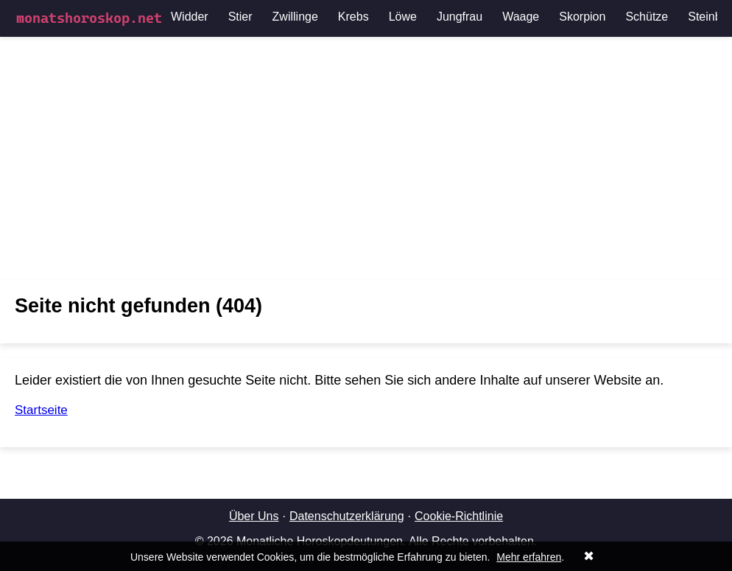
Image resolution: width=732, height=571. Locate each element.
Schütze (646, 16)
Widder (189, 16)
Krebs (353, 16)
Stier (240, 16)
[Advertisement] (366, 158)
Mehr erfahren (528, 557)
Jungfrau (459, 16)
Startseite (41, 410)
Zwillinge (295, 16)
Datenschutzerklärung (346, 516)
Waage (520, 16)
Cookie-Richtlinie (459, 516)
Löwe (403, 16)
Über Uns (254, 516)
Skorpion (582, 16)
